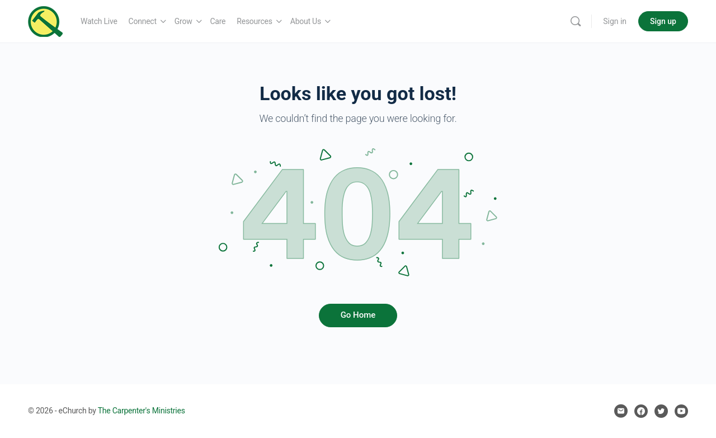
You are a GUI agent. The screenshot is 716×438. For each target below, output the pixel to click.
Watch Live (99, 21)
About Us (305, 21)
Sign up (663, 21)
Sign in (614, 21)
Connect (143, 21)
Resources (254, 21)
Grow (183, 21)
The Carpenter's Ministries (141, 410)
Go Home (358, 315)
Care (218, 21)
